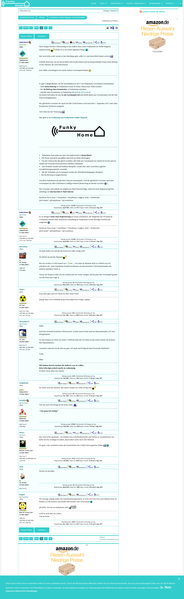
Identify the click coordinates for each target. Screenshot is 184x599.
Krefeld (24, 45)
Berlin (23, 435)
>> (50, 27)
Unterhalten (154, 3)
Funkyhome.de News (153, 11)
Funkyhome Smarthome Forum (109, 539)
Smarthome (116, 3)
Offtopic (42, 17)
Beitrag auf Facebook (83, 92)
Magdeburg (25, 497)
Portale (169, 3)
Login (102, 3)
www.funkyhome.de (93, 591)
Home (93, 3)
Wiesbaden (25, 403)
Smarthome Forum (27, 17)
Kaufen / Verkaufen (135, 3)
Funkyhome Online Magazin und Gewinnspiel (67, 17)
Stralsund (24, 324)
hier (84, 56)
